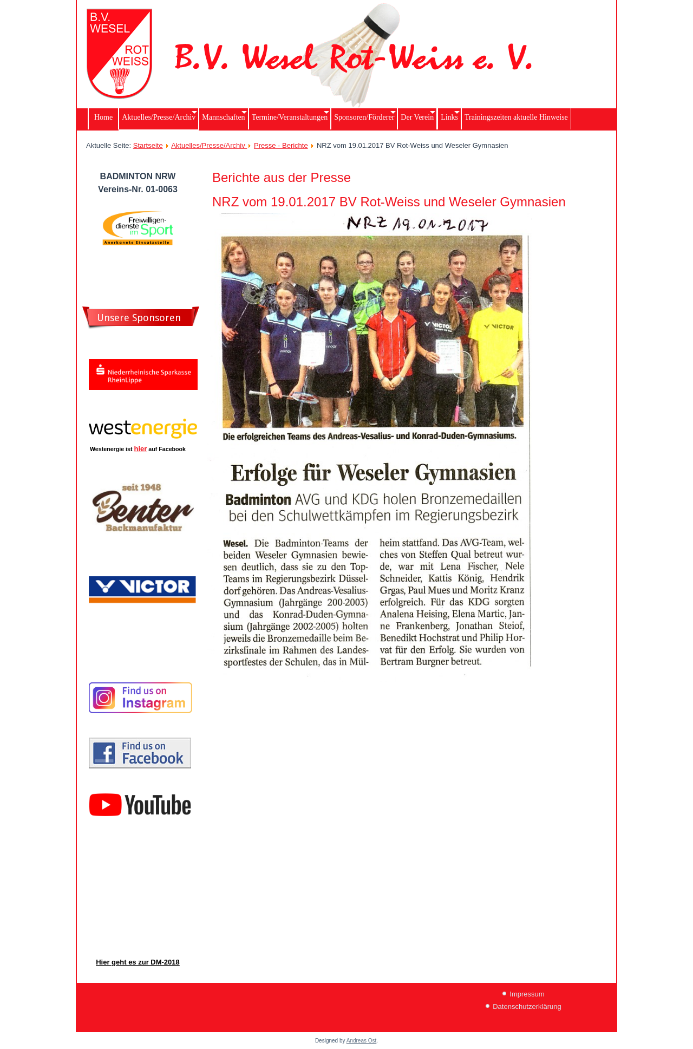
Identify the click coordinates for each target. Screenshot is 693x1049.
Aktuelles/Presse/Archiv (209, 145)
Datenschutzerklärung (527, 1006)
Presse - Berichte (281, 145)
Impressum (526, 994)
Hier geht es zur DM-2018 (138, 962)
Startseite (148, 145)
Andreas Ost (361, 1041)
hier (140, 449)
